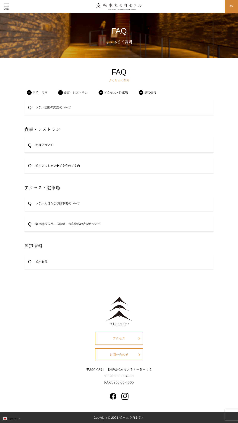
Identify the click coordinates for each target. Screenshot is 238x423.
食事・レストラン (76, 92)
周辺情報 (150, 92)
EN (231, 6)
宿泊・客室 (40, 92)
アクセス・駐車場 (116, 92)
